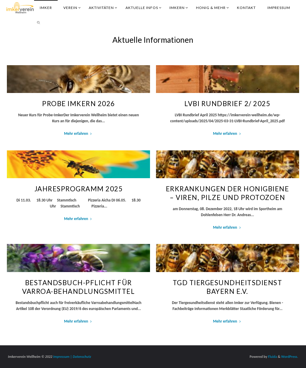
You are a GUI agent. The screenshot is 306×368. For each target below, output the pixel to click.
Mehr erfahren (78, 133)
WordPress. (289, 357)
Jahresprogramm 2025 (78, 189)
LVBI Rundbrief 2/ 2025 (227, 104)
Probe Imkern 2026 (78, 104)
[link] (39, 22)
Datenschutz (82, 357)
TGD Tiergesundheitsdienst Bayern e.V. (227, 287)
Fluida (272, 357)
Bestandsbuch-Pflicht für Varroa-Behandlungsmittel (78, 287)
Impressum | (63, 357)
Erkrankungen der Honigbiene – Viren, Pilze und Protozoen (227, 193)
